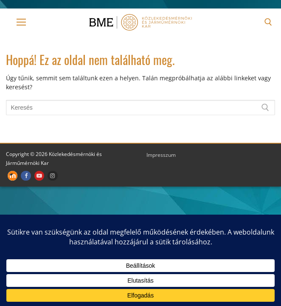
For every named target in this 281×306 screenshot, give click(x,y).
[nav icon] (21, 22)
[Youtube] (39, 176)
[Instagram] (52, 176)
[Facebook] (26, 176)
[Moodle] (12, 176)
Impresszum (161, 155)
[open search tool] (268, 22)
